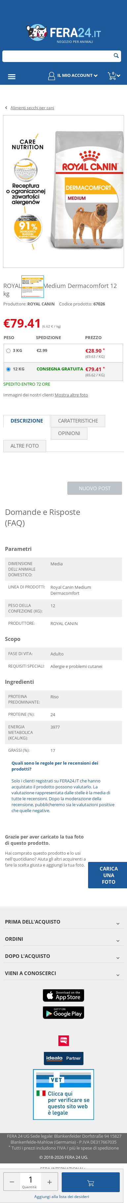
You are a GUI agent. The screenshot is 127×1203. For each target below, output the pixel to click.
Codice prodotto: (75, 304)
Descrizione (27, 420)
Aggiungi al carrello (90, 1182)
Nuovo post (95, 488)
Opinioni (69, 433)
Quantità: (29, 1187)
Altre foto (25, 445)
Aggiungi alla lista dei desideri (61, 1196)
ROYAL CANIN (41, 304)
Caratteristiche (78, 420)
